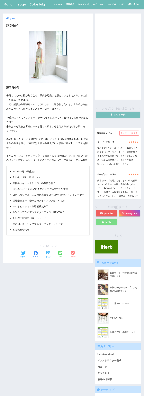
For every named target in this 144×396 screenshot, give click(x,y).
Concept (58, 4)
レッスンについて (115, 4)
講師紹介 (70, 4)
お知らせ (102, 367)
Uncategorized (105, 354)
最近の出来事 (104, 379)
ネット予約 (118, 115)
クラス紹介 (103, 373)
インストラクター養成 (109, 360)
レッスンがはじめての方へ (90, 4)
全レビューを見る (129, 133)
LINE (106, 222)
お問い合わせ (133, 4)
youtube (106, 213)
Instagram (129, 213)
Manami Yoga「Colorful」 (25, 4)
